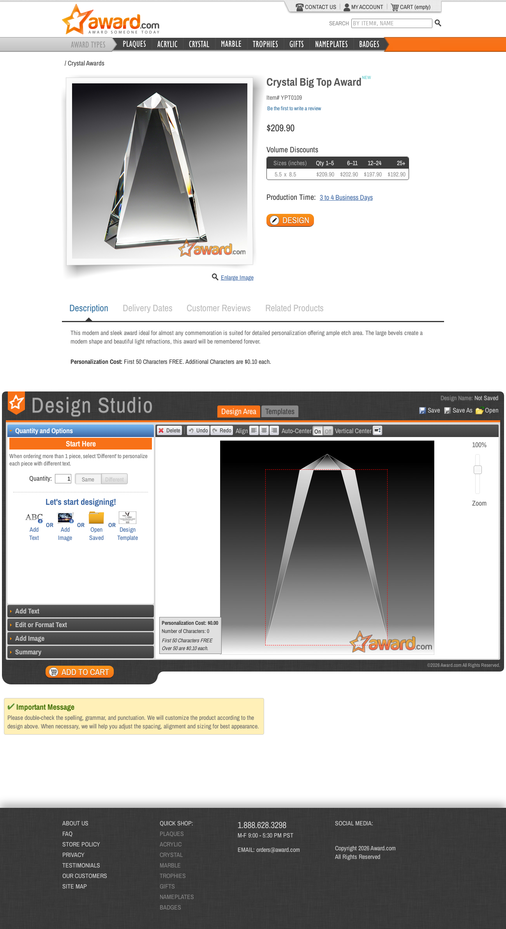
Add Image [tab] (25, 638)
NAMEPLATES (177, 896)
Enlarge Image (237, 277)
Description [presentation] (88, 307)
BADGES (170, 907)
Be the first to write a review (294, 108)
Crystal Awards (86, 62)
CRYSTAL (171, 854)
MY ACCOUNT (363, 7)
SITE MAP (74, 886)
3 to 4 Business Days (346, 197)
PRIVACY (73, 854)
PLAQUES (172, 833)
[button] (88, 478)
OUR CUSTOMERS (84, 875)
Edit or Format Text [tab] (37, 624)
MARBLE (170, 865)
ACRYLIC (171, 844)
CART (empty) (410, 7)
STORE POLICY (81, 844)
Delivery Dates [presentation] (148, 307)
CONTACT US (316, 7)
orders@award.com (278, 849)
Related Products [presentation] (294, 307)
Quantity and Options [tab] (40, 430)
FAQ (67, 833)
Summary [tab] (24, 652)
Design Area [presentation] (238, 411)
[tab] (89, 308)
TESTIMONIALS (81, 865)
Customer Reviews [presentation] (219, 307)
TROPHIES (173, 875)
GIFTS (167, 886)
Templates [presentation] (279, 411)
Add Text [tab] (23, 611)
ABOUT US (75, 823)
